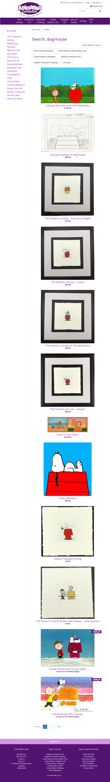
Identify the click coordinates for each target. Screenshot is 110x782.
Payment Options (88, 761)
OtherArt (91, 21)
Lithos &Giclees (74, 21)
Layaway (21, 766)
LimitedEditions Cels (52, 21)
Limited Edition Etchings (55, 768)
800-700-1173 (21, 757)
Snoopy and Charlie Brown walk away (67, 105)
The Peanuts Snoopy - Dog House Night (67, 218)
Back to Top (55, 741)
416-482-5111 (21, 754)
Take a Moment (67, 498)
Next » (59, 727)
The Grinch (12, 57)
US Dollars (96, 2)
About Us (21, 761)
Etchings (83, 21)
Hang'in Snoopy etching (67, 558)
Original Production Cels (71, 57)
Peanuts (11, 46)
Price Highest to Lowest (92, 45)
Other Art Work (15, 98)
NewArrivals (19, 21)
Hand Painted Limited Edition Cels (72, 51)
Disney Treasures (16, 91)
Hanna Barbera (15, 64)
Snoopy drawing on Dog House (67, 154)
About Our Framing (88, 759)
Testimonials (21, 768)
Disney (10, 39)
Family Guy (12, 43)
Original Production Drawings (46, 62)
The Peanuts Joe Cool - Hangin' (67, 409)
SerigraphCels (64, 21)
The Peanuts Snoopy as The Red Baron (67, 345)
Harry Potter (13, 81)
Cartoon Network (16, 84)
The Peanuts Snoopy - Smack (67, 282)
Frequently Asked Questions (21, 763)
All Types (67, 62)
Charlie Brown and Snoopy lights (67, 669)
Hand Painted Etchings (43, 51)
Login (88, 2)
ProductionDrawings (40, 21)
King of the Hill (14, 88)
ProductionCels (29, 21)
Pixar (9, 77)
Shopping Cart (96, 6)
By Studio (11, 30)
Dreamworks (13, 74)
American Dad (14, 67)
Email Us (21, 759)
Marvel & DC (13, 60)
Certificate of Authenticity (88, 766)
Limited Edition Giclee (55, 766)
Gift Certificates (88, 763)
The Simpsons (14, 36)
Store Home (36, 30)
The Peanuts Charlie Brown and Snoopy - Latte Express (67, 621)
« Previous (37, 727)
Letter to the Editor (67, 434)
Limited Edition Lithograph (44, 57)
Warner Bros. (14, 50)
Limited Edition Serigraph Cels (55, 761)
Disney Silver (13, 95)
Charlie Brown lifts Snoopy (67, 714)
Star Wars (12, 53)
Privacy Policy (89, 768)
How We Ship (88, 757)
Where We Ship (88, 754)
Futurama (12, 71)
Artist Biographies (55, 770)
